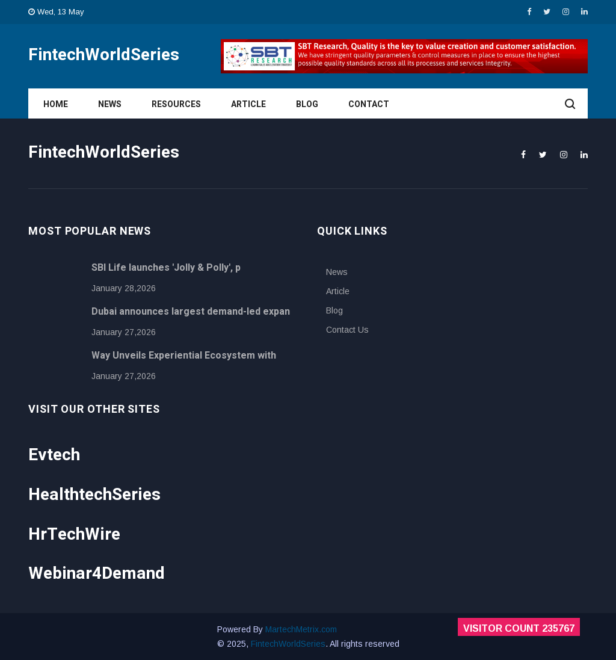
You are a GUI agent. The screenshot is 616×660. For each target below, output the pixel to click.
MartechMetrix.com (301, 629)
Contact (368, 104)
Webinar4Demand (96, 573)
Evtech (54, 455)
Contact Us (347, 330)
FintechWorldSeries (288, 644)
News (110, 104)
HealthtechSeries (94, 495)
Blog (307, 104)
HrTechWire (74, 534)
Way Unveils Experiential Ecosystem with (183, 355)
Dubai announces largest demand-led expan (190, 311)
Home (55, 104)
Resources (176, 104)
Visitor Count (518, 628)
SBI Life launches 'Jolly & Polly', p (166, 268)
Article (248, 104)
